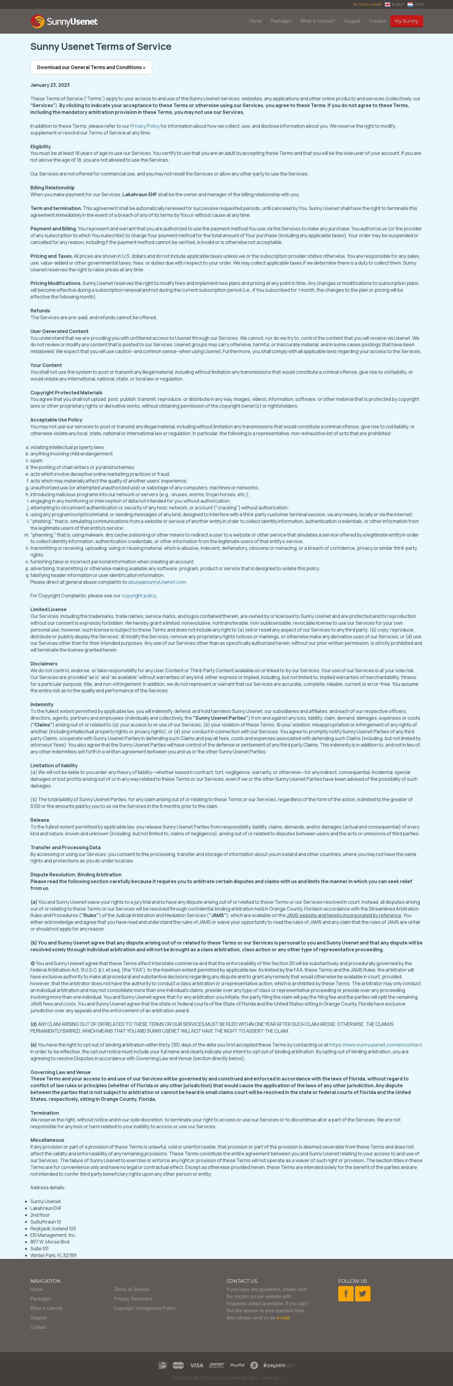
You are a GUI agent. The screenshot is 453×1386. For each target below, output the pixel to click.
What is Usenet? (317, 21)
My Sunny (406, 21)
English (394, 4)
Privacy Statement (133, 1298)
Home (255, 21)
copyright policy (139, 595)
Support (352, 21)
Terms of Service (131, 1289)
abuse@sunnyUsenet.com (157, 582)
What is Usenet (46, 1308)
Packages (281, 21)
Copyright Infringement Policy (145, 1308)
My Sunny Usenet (367, 4)
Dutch (415, 4)
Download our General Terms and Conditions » (91, 67)
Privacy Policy (145, 126)
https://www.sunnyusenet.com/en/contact (375, 1044)
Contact (377, 21)
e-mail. (284, 1317)
